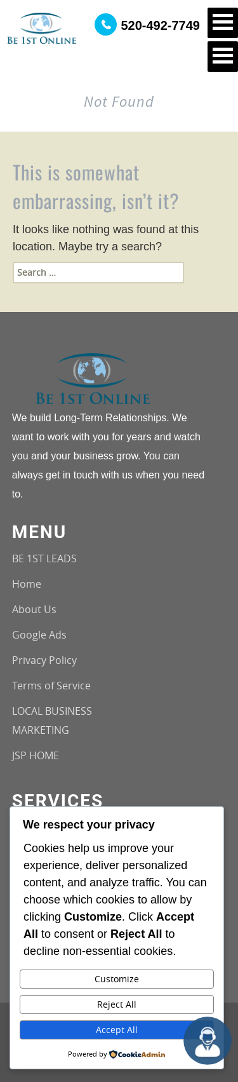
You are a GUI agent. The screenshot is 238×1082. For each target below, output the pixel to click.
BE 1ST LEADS (44, 558)
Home (26, 584)
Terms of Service (51, 686)
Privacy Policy (44, 660)
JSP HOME (35, 755)
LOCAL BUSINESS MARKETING (52, 720)
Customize (117, 979)
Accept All (117, 1030)
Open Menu (223, 23)
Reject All (116, 1004)
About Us (34, 609)
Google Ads (39, 635)
